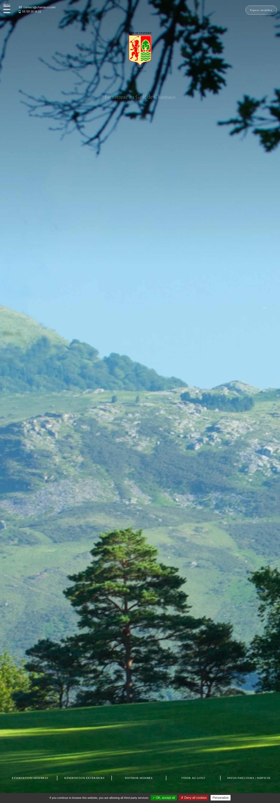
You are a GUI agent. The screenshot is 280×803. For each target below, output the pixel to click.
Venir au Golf (193, 778)
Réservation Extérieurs (84, 778)
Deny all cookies (194, 797)
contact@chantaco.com (28, 7)
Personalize (220, 797)
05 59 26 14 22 (18, 11)
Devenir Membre (139, 778)
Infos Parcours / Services (248, 778)
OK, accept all (163, 797)
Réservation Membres (30, 778)
